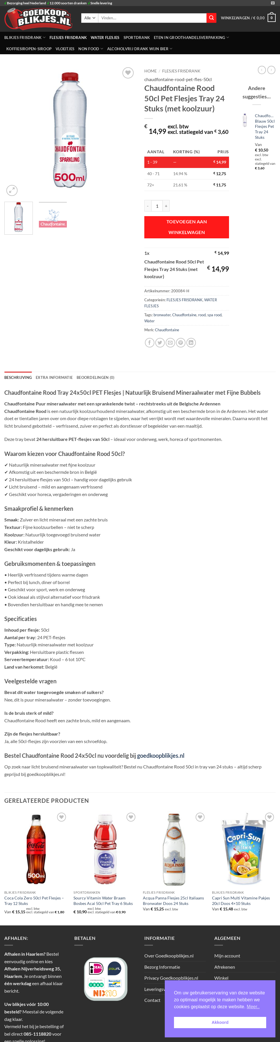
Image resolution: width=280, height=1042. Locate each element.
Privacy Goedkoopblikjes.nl (171, 978)
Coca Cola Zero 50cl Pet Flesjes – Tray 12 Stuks (34, 900)
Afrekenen (224, 967)
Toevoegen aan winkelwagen (187, 227)
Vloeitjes (65, 48)
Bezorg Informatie (162, 967)
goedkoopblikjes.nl (160, 755)
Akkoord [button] (220, 1022)
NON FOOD (90, 48)
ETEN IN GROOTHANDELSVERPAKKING (191, 37)
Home (150, 71)
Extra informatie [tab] (54, 377)
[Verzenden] (211, 18)
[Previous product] (271, 70)
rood (202, 315)
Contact (152, 1000)
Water (149, 321)
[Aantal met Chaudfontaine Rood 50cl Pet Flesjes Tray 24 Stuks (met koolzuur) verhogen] (166, 206)
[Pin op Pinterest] (181, 342)
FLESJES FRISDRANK (68, 37)
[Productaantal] (157, 206)
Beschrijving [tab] (18, 377)
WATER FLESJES (105, 37)
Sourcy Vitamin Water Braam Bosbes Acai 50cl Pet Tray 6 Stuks (103, 900)
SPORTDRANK (137, 37)
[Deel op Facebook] (149, 342)
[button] (248, 18)
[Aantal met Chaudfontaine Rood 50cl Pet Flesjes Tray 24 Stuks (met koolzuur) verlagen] (147, 206)
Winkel (221, 978)
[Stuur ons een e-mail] (273, 3)
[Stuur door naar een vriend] (170, 342)
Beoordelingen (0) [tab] (95, 377)
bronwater (162, 315)
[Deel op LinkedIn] (191, 342)
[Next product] (262, 70)
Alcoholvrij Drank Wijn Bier (139, 48)
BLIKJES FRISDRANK (25, 37)
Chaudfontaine (184, 315)
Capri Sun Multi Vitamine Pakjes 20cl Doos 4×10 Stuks (241, 900)
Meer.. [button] (253, 1006)
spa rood (214, 315)
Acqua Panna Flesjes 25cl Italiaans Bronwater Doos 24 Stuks (173, 900)
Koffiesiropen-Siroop (29, 48)
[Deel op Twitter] (160, 342)
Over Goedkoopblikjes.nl (169, 955)
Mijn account (227, 955)
